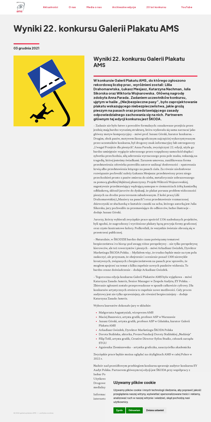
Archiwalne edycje (124, 7)
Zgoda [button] (119, 410)
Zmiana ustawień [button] (155, 410)
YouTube (186, 7)
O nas (72, 7)
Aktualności (50, 7)
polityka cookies (47, 413)
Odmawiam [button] (134, 410)
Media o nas (94, 7)
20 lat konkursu (156, 7)
